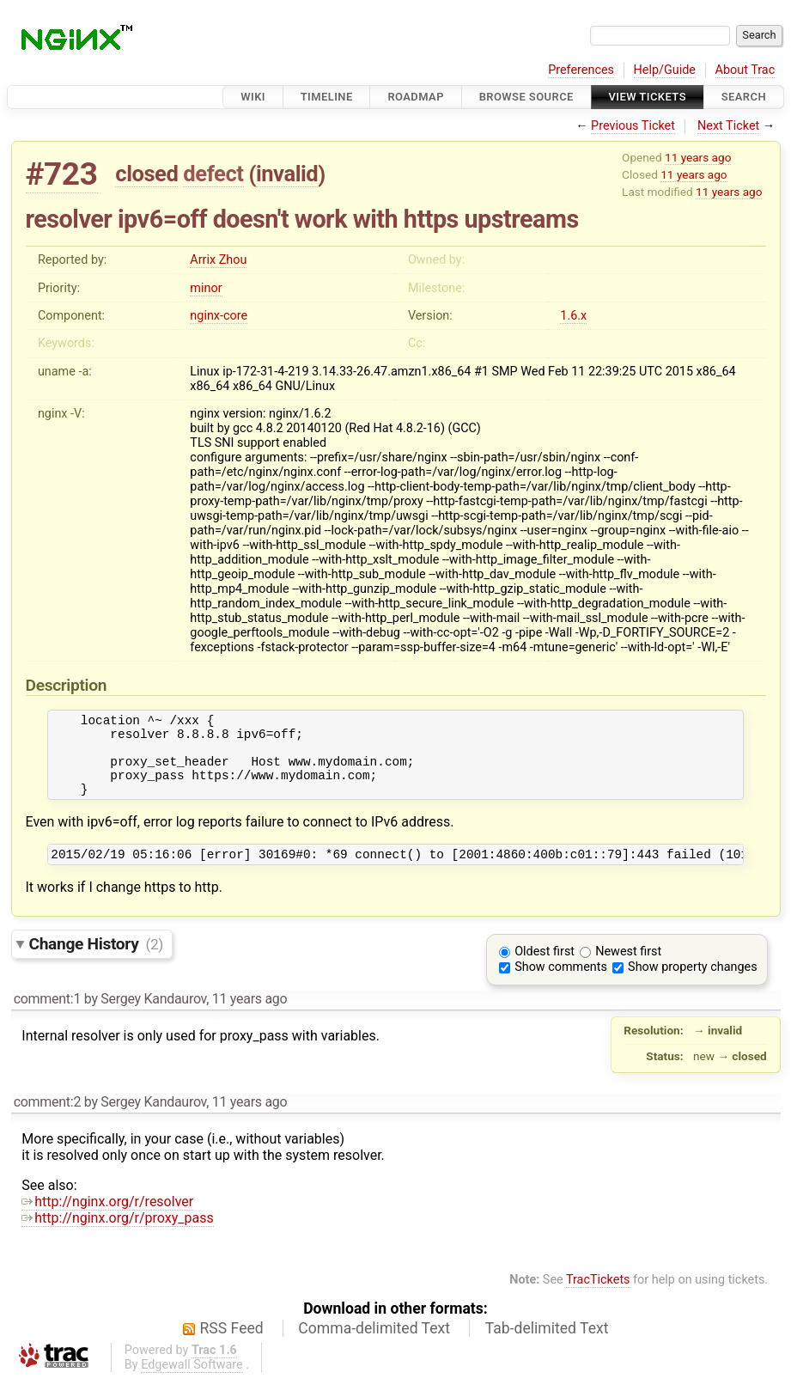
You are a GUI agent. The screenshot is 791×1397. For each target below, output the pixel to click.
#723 (62, 174)
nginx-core (218, 315)
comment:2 (47, 1120)
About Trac (745, 70)
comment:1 (47, 1017)
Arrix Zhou (218, 260)
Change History (96, 962)
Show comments (560, 985)
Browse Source (526, 96)
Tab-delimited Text (547, 1346)
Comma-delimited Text (374, 1346)
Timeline (327, 96)
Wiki (252, 96)
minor (206, 288)
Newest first (628, 969)
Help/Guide (665, 70)
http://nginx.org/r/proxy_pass (117, 1236)
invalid (287, 173)
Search (743, 96)
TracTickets (598, 1297)
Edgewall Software (192, 1383)
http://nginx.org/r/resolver (107, 1219)
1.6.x (573, 315)
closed (146, 173)
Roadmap (415, 96)
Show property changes (692, 985)
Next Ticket (728, 126)
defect (213, 173)
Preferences (581, 70)
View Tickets (647, 96)
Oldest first (544, 969)
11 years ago (698, 157)
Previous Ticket (633, 126)
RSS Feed (232, 1346)
